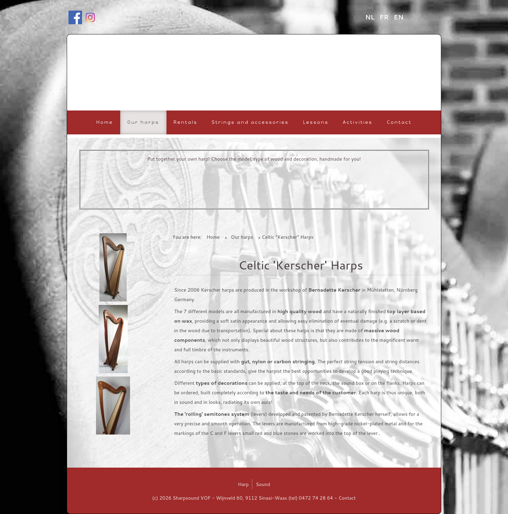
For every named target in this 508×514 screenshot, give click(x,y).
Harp (243, 484)
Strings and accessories (250, 122)
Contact (399, 122)
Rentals (185, 122)
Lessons (316, 122)
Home (104, 122)
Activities (357, 122)
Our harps (143, 122)
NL (370, 17)
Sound (263, 484)
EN (398, 17)
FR (385, 17)
